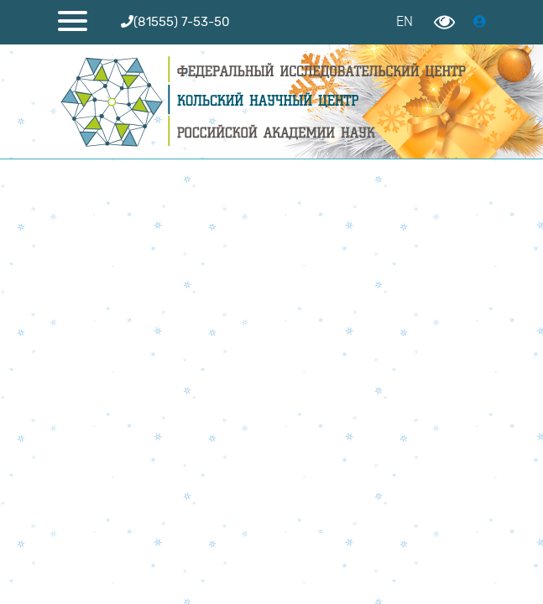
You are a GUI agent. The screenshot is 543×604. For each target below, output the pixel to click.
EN (404, 21)
